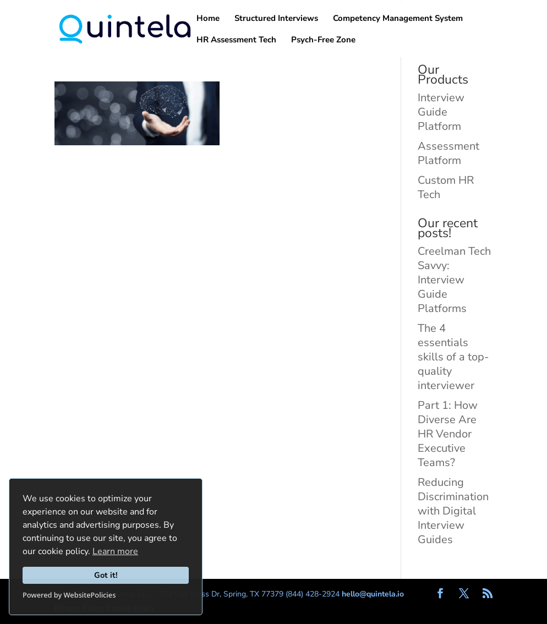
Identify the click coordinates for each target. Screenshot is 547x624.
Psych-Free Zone (323, 40)
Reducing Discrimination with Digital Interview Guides (453, 511)
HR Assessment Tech (236, 40)
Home (208, 19)
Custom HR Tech (446, 187)
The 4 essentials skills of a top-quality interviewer (453, 357)
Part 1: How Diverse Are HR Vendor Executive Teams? (448, 434)
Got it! (106, 575)
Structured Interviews (276, 19)
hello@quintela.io (373, 594)
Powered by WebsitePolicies (69, 595)
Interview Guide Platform (441, 112)
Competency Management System (398, 19)
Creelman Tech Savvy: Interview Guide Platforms (454, 280)
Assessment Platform (448, 153)
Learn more (115, 551)
